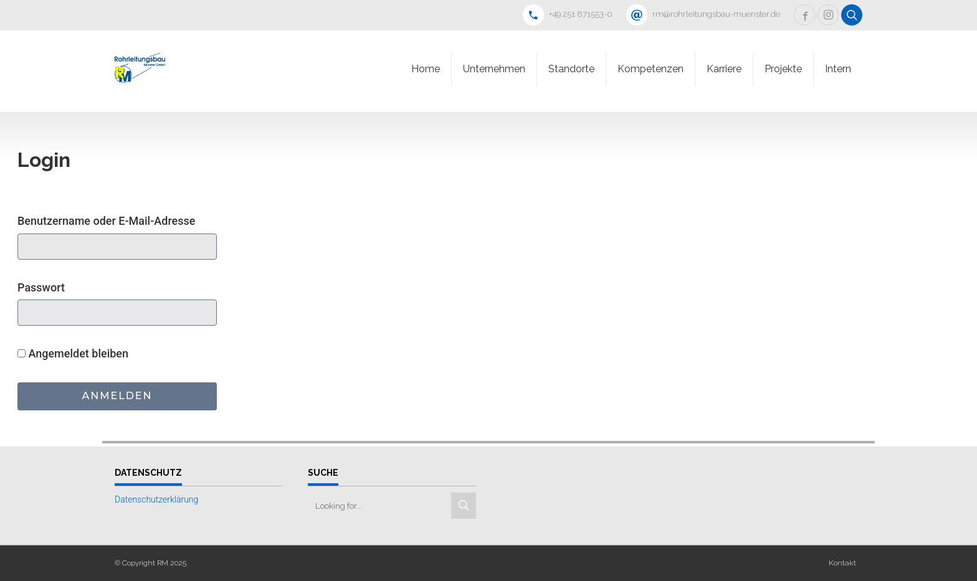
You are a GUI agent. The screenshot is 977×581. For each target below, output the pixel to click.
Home (425, 69)
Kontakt (842, 563)
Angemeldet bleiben (72, 353)
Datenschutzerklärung (156, 499)
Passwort (41, 287)
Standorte (571, 69)
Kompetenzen (650, 69)
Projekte (783, 69)
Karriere (724, 69)
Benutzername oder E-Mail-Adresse (106, 220)
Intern (838, 69)
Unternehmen (494, 69)
